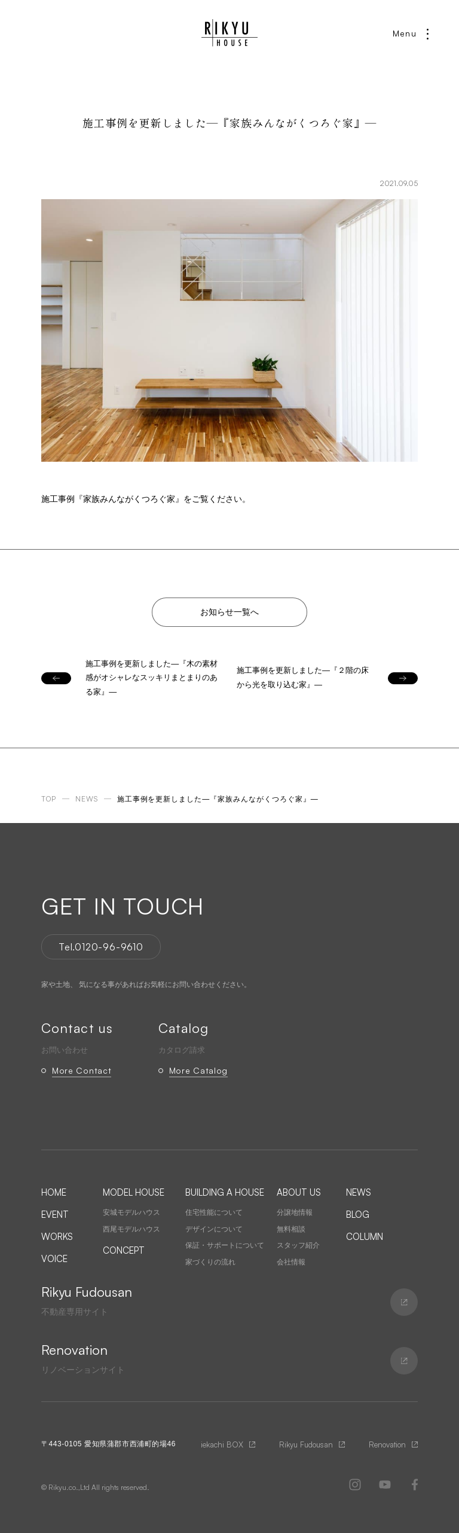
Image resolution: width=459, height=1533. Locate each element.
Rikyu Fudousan (306, 1444)
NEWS (358, 1192)
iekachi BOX (222, 1444)
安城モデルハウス (131, 1212)
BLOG (357, 1214)
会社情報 (291, 1262)
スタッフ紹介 (298, 1245)
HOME (53, 1192)
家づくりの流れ (210, 1262)
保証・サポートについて (224, 1245)
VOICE (54, 1258)
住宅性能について (214, 1212)
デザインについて (214, 1229)
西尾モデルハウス (131, 1229)
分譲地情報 (295, 1212)
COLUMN (364, 1236)
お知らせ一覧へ (229, 612)
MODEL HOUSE (133, 1192)
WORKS (57, 1236)
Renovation (387, 1444)
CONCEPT (124, 1250)
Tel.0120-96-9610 (101, 947)
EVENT (55, 1214)
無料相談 (291, 1229)
